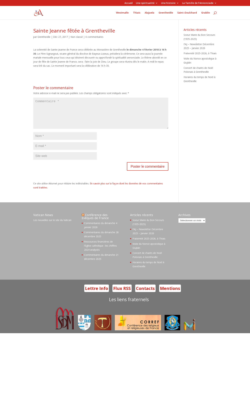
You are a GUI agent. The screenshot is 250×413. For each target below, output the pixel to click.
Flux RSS (122, 294)
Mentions (170, 294)
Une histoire (168, 3)
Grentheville (166, 12)
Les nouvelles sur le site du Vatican (52, 225)
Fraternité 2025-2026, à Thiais (200, 53)
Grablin (205, 12)
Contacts (145, 294)
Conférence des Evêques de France (95, 221)
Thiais (136, 12)
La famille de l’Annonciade (197, 3)
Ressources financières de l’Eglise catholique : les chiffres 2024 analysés (100, 251)
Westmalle (122, 12)
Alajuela (149, 12)
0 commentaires (94, 36)
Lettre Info (96, 294)
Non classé (76, 36)
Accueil (128, 3)
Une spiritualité (145, 3)
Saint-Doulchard (187, 12)
